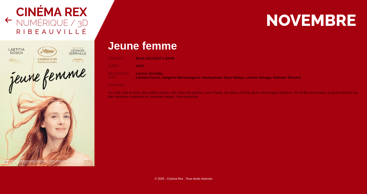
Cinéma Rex (51, 12)
